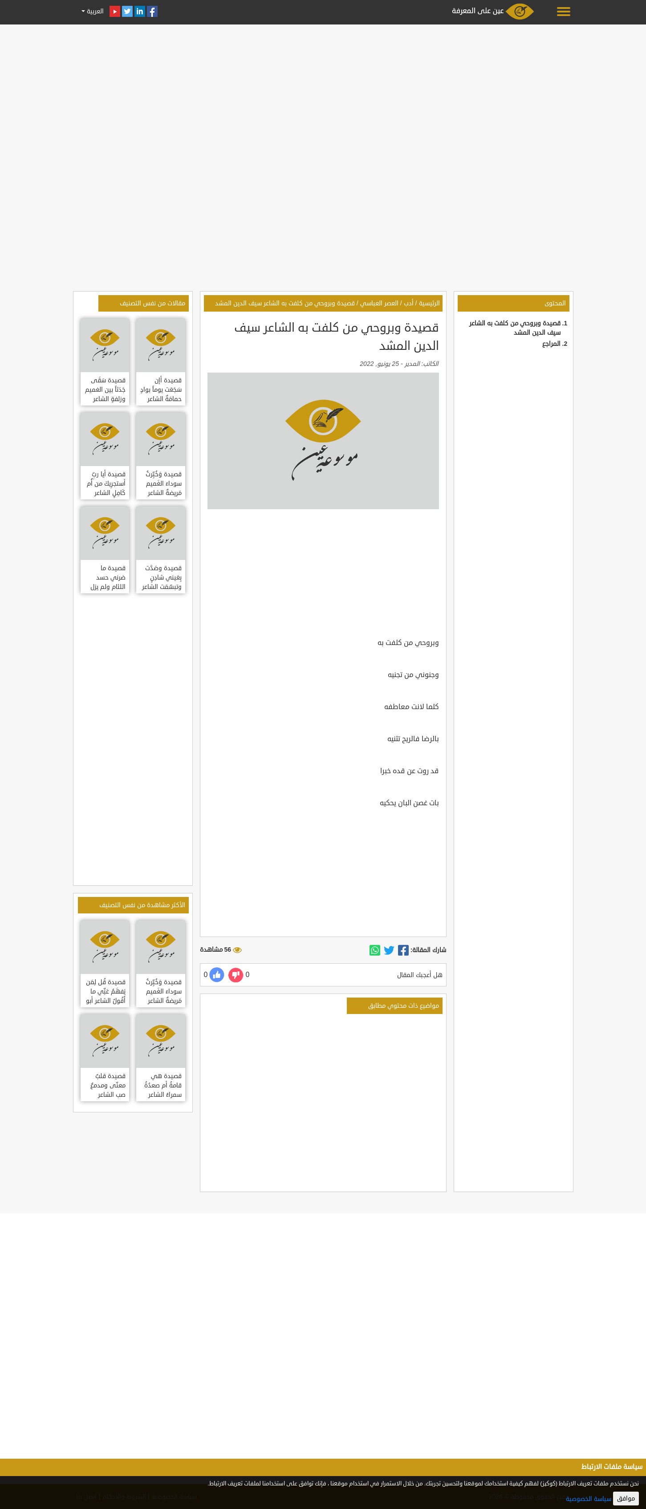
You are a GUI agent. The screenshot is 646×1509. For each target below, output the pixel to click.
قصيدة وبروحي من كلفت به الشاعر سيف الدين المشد (285, 303)
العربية (94, 11)
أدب (409, 303)
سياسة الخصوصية (588, 1499)
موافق (626, 1498)
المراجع (551, 344)
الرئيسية (429, 303)
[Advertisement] (323, 90)
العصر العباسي (379, 303)
